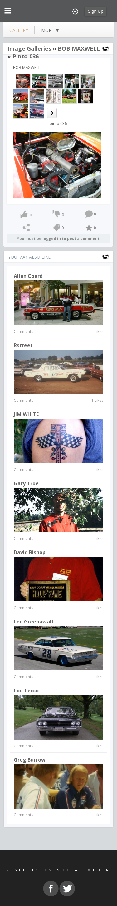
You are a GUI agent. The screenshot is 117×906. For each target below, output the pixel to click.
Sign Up (95, 11)
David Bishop (30, 552)
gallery (18, 30)
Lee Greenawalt (34, 621)
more (50, 30)
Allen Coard (28, 276)
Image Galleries (29, 48)
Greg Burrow (30, 759)
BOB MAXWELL (79, 48)
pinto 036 (25, 56)
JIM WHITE (26, 414)
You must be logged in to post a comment (58, 238)
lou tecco (26, 690)
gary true (26, 483)
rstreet (23, 345)
